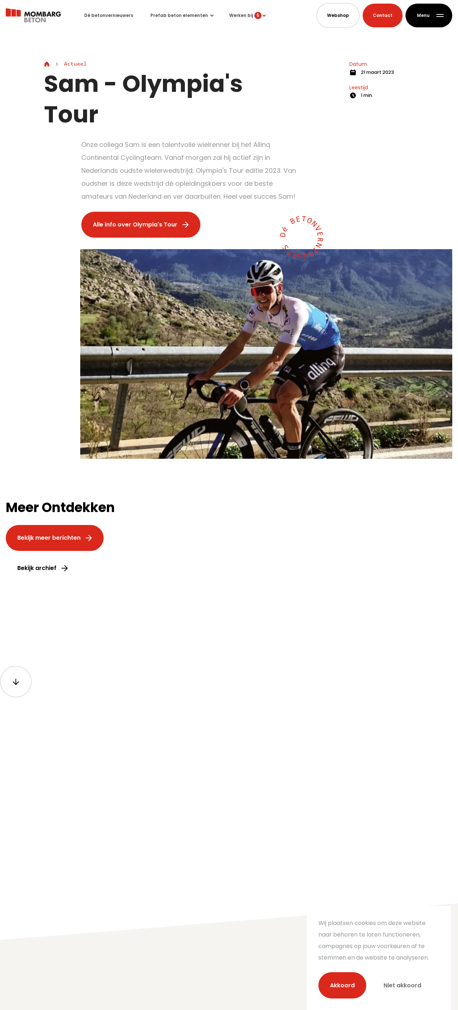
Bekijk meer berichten (54, 538)
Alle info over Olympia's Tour (141, 224)
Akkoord (342, 985)
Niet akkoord (402, 985)
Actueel (75, 64)
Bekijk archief (42, 568)
